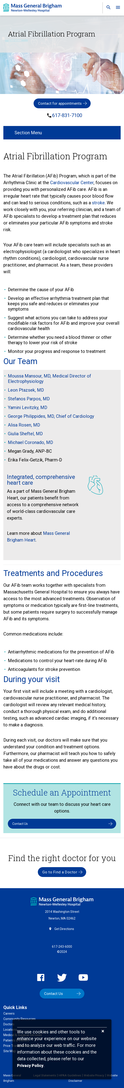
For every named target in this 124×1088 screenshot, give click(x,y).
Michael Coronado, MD (30, 442)
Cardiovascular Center (72, 182)
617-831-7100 (67, 115)
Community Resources (19, 1019)
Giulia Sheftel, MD (25, 433)
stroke (98, 202)
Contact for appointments (60, 103)
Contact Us (20, 824)
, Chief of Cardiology (74, 416)
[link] (107, 8)
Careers (9, 1013)
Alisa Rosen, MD (24, 425)
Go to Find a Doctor (59, 872)
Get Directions (64, 929)
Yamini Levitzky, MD (27, 407)
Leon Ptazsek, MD (26, 390)
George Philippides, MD (31, 416)
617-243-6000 (62, 946)
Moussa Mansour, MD (29, 376)
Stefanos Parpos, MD (29, 398)
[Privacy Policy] (30, 1065)
